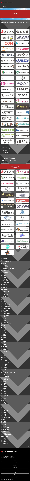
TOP (1, 6)
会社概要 (15, 472)
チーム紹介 (15, 462)
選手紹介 (15, 465)
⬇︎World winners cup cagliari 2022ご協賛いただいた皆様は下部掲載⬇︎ (11, 26)
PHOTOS (15, 467)
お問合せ (15, 474)
